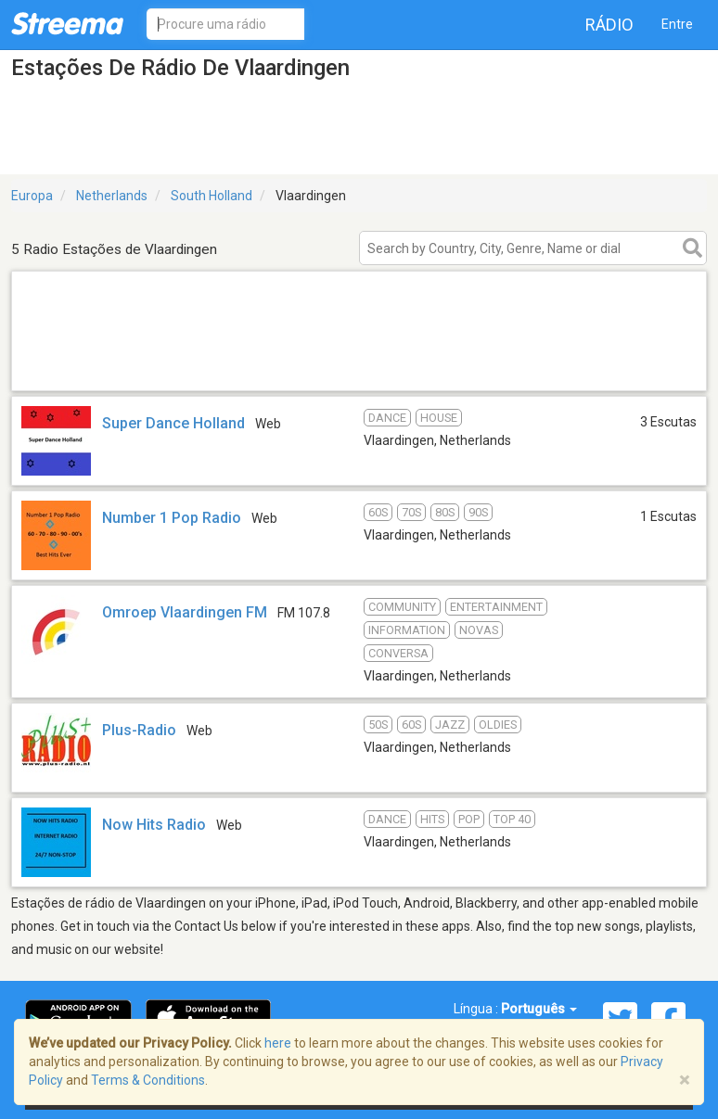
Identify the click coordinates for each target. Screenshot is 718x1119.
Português (539, 1008)
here (277, 1043)
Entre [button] (677, 24)
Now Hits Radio (154, 824)
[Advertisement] (359, 366)
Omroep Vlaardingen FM (184, 612)
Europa (32, 195)
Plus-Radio (139, 730)
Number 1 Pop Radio (171, 518)
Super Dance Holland (173, 423)
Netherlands (111, 195)
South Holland (211, 195)
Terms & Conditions (148, 1080)
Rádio (609, 24)
